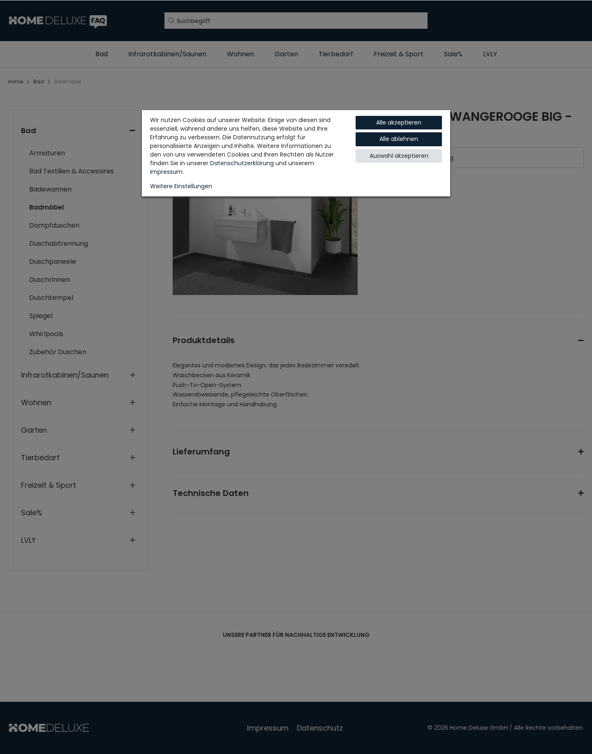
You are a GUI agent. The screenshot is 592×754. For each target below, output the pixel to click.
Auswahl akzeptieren (399, 156)
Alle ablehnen (398, 139)
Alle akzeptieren (398, 122)
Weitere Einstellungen (181, 186)
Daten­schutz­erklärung (242, 163)
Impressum (166, 172)
